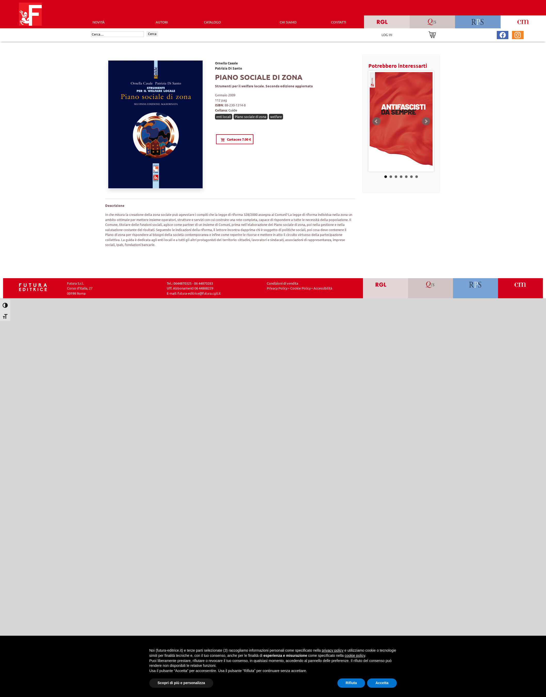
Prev (376, 121)
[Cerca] (117, 34)
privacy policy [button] (332, 650)
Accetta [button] (381, 683)
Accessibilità (322, 288)
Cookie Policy (300, 288)
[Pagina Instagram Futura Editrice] (518, 34)
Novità (99, 22)
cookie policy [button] (355, 655)
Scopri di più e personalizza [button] (181, 683)
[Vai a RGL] (385, 288)
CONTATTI (338, 22)
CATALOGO (212, 22)
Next (426, 121)
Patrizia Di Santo (228, 68)
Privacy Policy (277, 288)
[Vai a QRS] (430, 288)
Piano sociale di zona (250, 116)
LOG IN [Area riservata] (387, 34)
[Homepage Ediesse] (33, 286)
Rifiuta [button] (351, 683)
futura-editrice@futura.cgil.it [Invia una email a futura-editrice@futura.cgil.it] (199, 293)
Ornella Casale (226, 63)
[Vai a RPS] (475, 288)
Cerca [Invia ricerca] (152, 33)
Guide (232, 110)
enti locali (223, 116)
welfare (276, 116)
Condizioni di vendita (282, 283)
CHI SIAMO (288, 22)
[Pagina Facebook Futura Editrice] (503, 34)
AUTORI (162, 22)
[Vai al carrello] (432, 34)
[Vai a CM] (520, 288)
